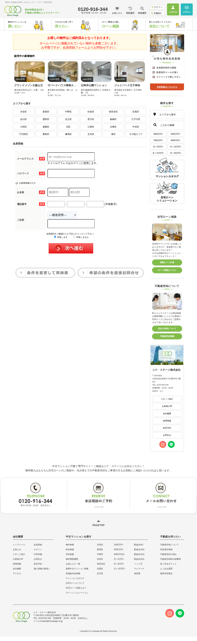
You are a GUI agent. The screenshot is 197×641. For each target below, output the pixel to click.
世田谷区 (113, 111)
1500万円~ (119, 544)
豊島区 (46, 134)
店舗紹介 (156, 13)
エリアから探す (164, 114)
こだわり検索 (163, 124)
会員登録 (38, 544)
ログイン (156, 7)
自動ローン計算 (167, 262)
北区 (68, 126)
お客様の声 (167, 406)
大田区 (23, 126)
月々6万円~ (119, 559)
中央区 (135, 126)
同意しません (81, 237)
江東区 (91, 126)
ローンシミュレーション (77, 592)
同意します (60, 237)
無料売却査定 (166, 573)
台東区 (113, 126)
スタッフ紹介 (167, 399)
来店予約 (167, 428)
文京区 (91, 134)
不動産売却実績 (167, 336)
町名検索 (70, 549)
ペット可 (138, 564)
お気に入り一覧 (73, 564)
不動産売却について (169, 544)
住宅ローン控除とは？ (76, 588)
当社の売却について (167, 328)
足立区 (68, 119)
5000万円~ (176, 134)
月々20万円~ (176, 153)
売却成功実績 (166, 549)
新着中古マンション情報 (77, 568)
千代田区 (23, 134)
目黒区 (135, 111)
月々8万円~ (158, 147)
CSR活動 (38, 554)
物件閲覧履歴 (72, 559)
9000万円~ (176, 140)
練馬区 (68, 134)
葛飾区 (46, 126)
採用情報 (167, 421)
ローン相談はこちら (167, 270)
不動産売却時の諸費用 (170, 559)
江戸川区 (135, 119)
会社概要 (167, 413)
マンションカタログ (75, 578)
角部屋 (137, 573)
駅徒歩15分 (139, 554)
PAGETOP (98, 525)
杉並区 (91, 111)
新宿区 (46, 111)
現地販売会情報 (73, 573)
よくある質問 (166, 568)
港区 (113, 134)
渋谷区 (23, 111)
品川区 (23, 119)
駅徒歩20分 (139, 559)
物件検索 (70, 544)
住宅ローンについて (75, 583)
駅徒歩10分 (139, 549)
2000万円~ (119, 549)
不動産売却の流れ (168, 554)
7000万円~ (158, 140)
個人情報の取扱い (42, 568)
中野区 (68, 111)
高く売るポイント (168, 564)
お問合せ (167, 435)
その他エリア (136, 134)
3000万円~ (158, 134)
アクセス (17, 573)
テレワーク (139, 568)
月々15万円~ (158, 153)
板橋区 (113, 119)
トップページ (19, 544)
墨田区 (46, 119)
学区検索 (70, 554)
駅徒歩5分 (139, 544)
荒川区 (91, 119)
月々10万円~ (176, 147)
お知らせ (17, 549)
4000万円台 (119, 554)
